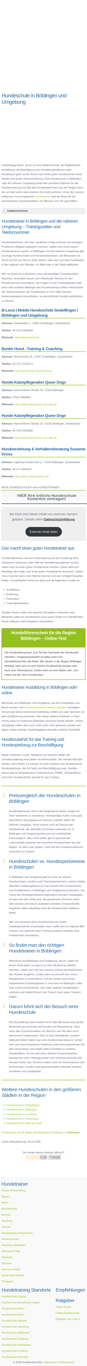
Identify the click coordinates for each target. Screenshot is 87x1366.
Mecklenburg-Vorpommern (17, 1233)
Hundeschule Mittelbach (16, 1332)
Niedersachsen (10, 1239)
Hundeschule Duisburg (15, 1338)
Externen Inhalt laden (44, 531)
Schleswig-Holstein (13, 1275)
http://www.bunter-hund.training (33, 370)
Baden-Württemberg (13, 1190)
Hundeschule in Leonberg (21, 1114)
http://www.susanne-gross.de (32, 476)
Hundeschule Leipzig (14, 1296)
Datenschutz (66, 1362)
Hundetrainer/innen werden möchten (45, 707)
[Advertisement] (43, 65)
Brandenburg (9, 1208)
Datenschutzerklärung (59, 519)
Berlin (5, 1202)
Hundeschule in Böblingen (21, 1109)
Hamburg (7, 1220)
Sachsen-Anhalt (11, 1269)
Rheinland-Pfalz (11, 1251)
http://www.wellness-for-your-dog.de (36, 404)
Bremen (6, 1214)
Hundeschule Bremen (14, 1320)
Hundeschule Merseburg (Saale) (21, 1302)
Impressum (50, 1362)
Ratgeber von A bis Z (68, 1319)
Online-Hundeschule (68, 1313)
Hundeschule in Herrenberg (22, 1118)
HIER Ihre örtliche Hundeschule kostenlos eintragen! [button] (40, 497)
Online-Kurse (63, 1306)
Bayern (6, 1196)
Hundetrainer (42, 196)
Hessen (6, 1226)
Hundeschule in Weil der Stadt (24, 1123)
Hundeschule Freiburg (15, 1350)
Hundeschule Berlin (13, 1308)
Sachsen (7, 1263)
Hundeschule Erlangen (15, 1356)
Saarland (7, 1257)
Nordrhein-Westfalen (14, 1245)
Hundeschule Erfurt (13, 1314)
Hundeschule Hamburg (15, 1326)
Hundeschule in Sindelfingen (23, 1105)
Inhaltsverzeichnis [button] (15, 210)
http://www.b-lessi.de (27, 337)
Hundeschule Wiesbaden (16, 1344)
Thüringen (7, 1281)
